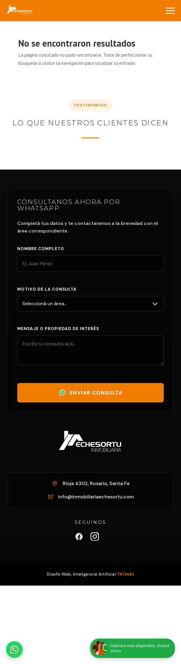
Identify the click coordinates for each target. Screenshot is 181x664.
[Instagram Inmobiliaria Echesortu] (94, 537)
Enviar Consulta (91, 392)
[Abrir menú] (170, 11)
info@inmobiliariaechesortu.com (96, 497)
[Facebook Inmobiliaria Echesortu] (79, 537)
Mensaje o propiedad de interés (58, 328)
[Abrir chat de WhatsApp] (14, 649)
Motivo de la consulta (47, 289)
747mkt (125, 574)
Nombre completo (40, 248)
